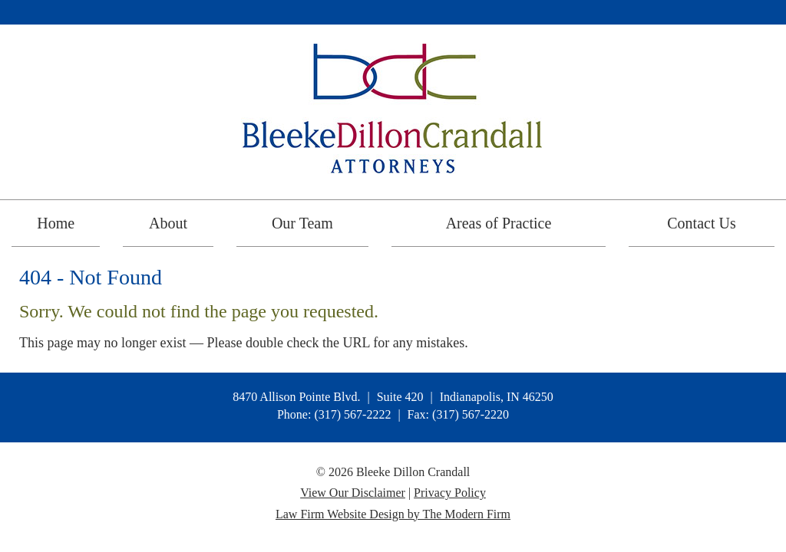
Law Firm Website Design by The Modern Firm (393, 514)
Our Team (302, 223)
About (168, 223)
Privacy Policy (450, 492)
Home (55, 223)
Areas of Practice (499, 223)
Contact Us (701, 223)
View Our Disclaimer (352, 492)
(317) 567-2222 (352, 414)
